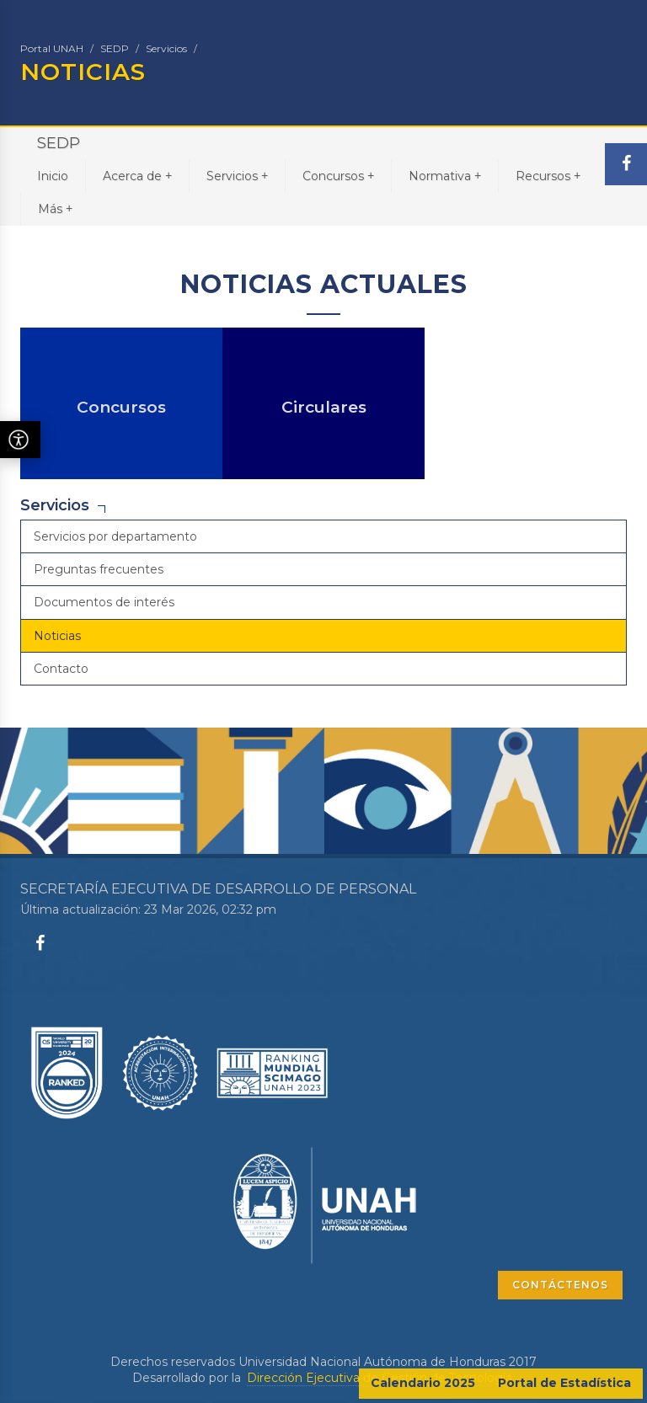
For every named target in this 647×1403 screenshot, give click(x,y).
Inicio (52, 176)
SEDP (114, 48)
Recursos (548, 176)
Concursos (338, 176)
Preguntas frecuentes (98, 569)
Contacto (61, 668)
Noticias (57, 635)
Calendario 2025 (423, 1382)
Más (55, 208)
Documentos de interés (104, 602)
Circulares (323, 407)
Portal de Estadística (564, 1382)
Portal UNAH (51, 48)
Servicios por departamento (115, 536)
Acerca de (137, 176)
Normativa (445, 176)
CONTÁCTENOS (560, 1284)
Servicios (166, 48)
